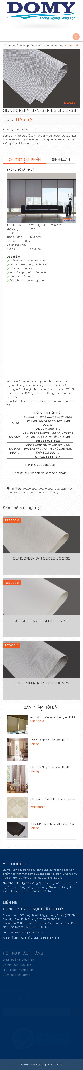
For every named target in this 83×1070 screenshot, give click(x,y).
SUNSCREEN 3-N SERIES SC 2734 (51, 823)
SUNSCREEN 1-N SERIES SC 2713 (41, 683)
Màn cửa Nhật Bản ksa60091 (48, 739)
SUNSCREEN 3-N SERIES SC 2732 (41, 558)
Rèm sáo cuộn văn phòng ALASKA (52, 717)
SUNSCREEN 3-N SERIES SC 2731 (41, 621)
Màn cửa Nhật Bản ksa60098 (49, 767)
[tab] (24, 160)
